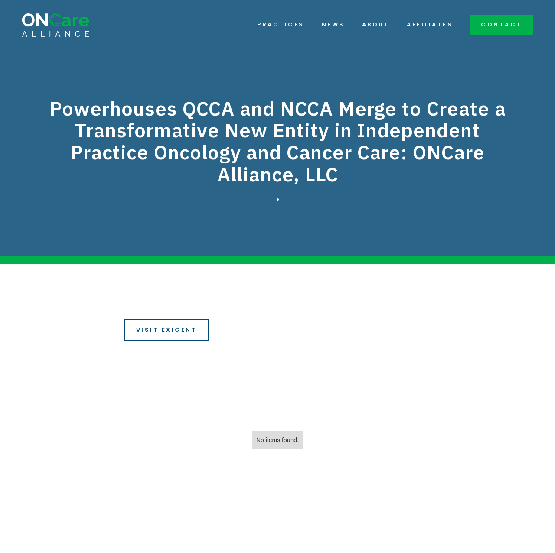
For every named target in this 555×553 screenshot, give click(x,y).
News (333, 25)
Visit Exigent (166, 330)
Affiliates (430, 25)
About (376, 25)
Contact (501, 24)
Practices (280, 25)
